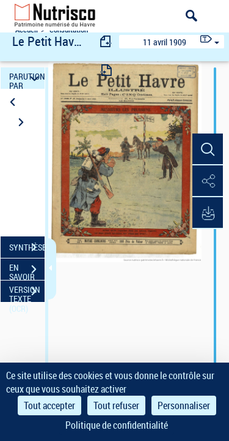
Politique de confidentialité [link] (116, 425)
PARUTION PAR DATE (27, 78)
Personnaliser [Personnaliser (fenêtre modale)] (184, 405)
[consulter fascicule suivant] (106, 70)
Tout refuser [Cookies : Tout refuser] (116, 405)
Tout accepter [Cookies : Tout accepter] (49, 405)
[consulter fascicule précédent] (106, 41)
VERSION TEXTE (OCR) (27, 293)
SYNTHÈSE (27, 247)
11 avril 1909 (164, 42)
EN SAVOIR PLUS (27, 271)
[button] (207, 149)
